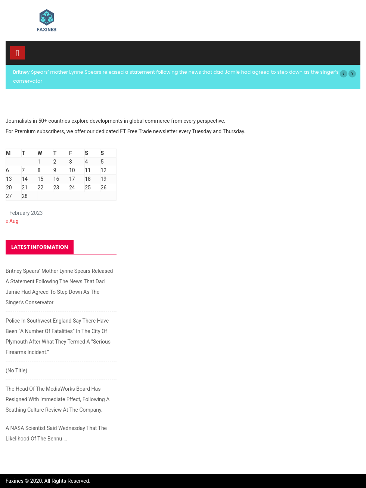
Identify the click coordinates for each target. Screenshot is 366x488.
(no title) (16, 370)
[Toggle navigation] (18, 53)
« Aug (12, 221)
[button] (343, 73)
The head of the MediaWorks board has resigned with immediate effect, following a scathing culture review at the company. (57, 399)
